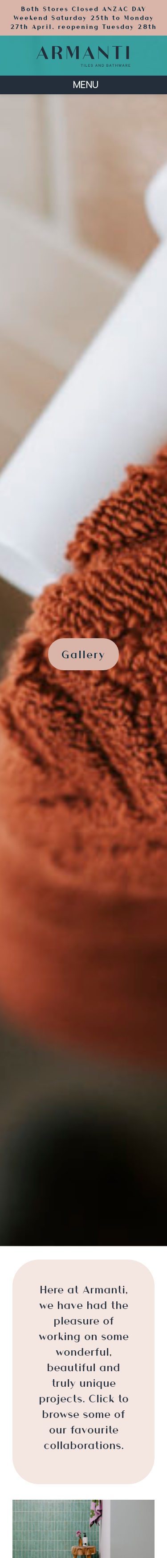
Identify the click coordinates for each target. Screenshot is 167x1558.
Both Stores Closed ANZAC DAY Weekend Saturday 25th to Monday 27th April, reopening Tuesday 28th (83, 17)
